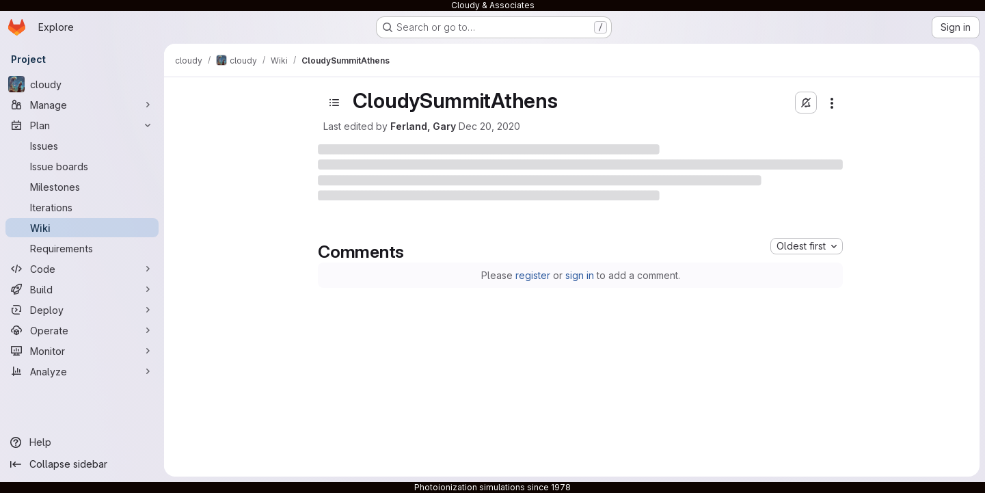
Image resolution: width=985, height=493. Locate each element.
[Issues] (82, 145)
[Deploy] (82, 309)
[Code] (82, 268)
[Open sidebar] (334, 103)
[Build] (82, 289)
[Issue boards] (82, 166)
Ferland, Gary (423, 126)
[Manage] (82, 104)
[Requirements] (82, 248)
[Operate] (82, 330)
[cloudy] (82, 84)
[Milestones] (82, 186)
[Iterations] (82, 207)
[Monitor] (82, 350)
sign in (579, 275)
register (532, 275)
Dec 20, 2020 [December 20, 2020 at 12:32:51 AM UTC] (489, 126)
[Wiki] (82, 227)
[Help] (82, 442)
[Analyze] (82, 371)
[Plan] (82, 125)
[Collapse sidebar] (82, 464)
